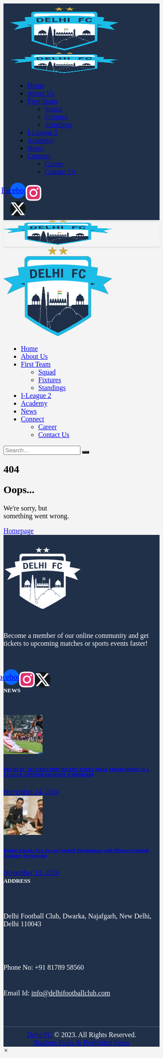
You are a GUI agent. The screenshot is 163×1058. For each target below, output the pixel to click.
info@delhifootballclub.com (70, 993)
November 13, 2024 (31, 872)
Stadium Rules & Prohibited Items (81, 1042)
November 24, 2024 (31, 791)
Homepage (18, 530)
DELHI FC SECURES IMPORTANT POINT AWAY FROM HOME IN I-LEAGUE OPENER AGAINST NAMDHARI (76, 772)
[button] (5, 1050)
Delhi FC (39, 1034)
